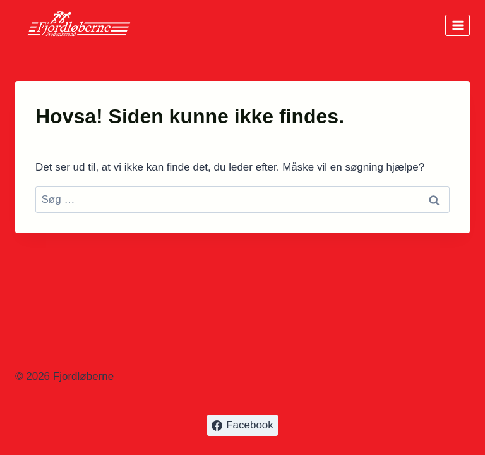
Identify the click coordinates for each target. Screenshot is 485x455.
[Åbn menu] (457, 25)
